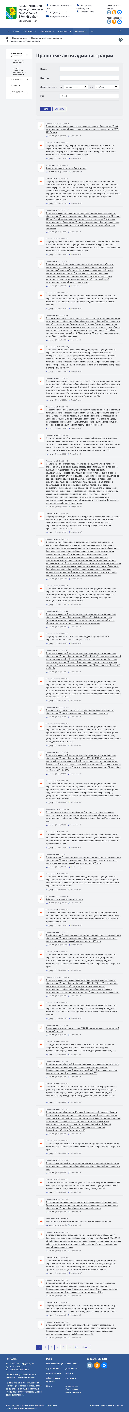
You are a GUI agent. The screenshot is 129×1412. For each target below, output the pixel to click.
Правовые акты (53, 1373)
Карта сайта (70, 1378)
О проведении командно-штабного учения (66, 168)
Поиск (49, 1386)
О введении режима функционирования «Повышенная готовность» (78, 1221)
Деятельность (72, 1368)
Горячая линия (87, 11)
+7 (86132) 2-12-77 (59, 12)
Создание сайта (97, 1405)
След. (85, 1347)
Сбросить (59, 109)
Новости (69, 1373)
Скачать (51, 136)
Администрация (53, 1368)
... (69, 1347)
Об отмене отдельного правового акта (64, 899)
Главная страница (54, 1363)
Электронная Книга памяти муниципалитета (73, 1389)
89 (76, 1347)
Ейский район (71, 1363)
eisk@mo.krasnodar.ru (60, 16)
